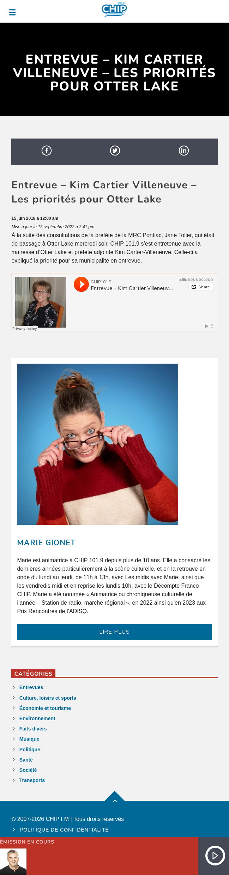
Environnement (37, 718)
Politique (29, 749)
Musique (29, 739)
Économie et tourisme (45, 708)
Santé (26, 760)
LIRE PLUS (114, 632)
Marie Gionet (46, 543)
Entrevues (31, 687)
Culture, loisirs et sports (47, 698)
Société (28, 770)
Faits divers (33, 729)
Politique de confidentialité (64, 830)
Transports (32, 780)
